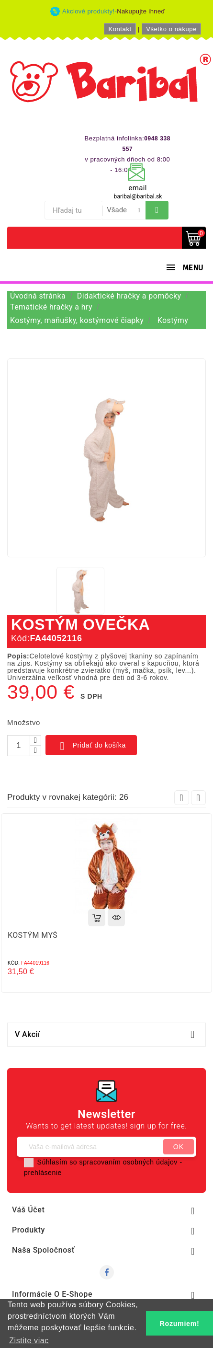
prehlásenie (43, 1172)
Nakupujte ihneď (141, 11)
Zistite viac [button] (29, 1340)
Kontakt (119, 29)
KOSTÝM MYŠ (32, 935)
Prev (181, 797)
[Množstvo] (18, 745)
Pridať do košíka (91, 746)
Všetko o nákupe (171, 29)
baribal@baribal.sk (138, 196)
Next (198, 797)
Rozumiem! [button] (180, 1323)
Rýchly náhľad (116, 917)
